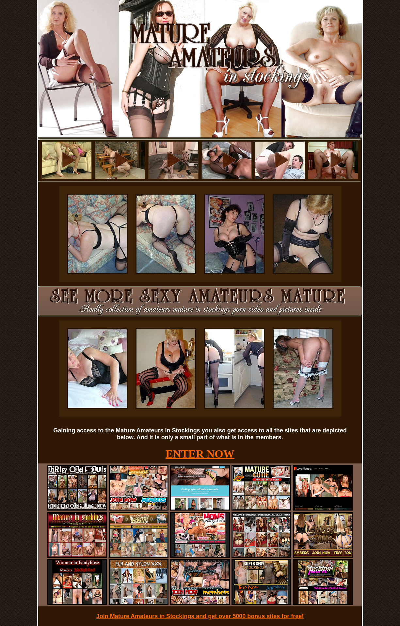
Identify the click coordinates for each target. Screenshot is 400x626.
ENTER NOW (200, 454)
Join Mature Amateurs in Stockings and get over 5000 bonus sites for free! (200, 616)
